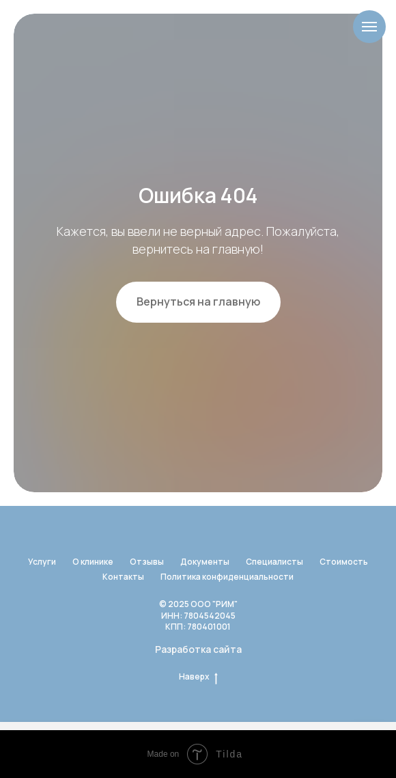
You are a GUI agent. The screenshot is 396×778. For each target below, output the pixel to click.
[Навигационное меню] (369, 26)
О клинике (92, 561)
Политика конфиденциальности (227, 576)
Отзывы (147, 561)
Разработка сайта (198, 649)
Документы (204, 561)
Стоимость (344, 561)
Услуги (42, 561)
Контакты (123, 576)
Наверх (198, 676)
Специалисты (274, 561)
